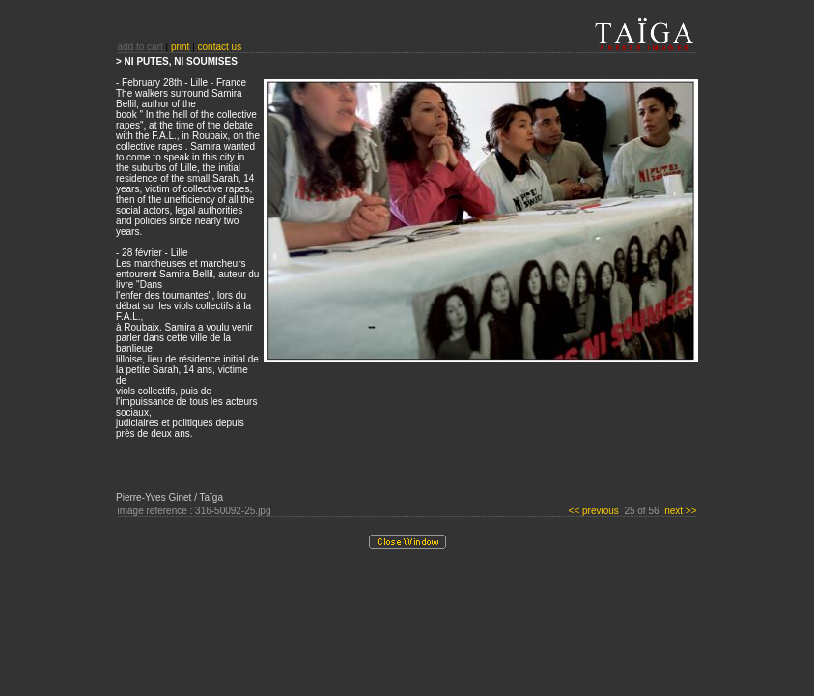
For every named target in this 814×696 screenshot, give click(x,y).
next (680, 511)
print (180, 47)
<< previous (595, 511)
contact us (220, 47)
